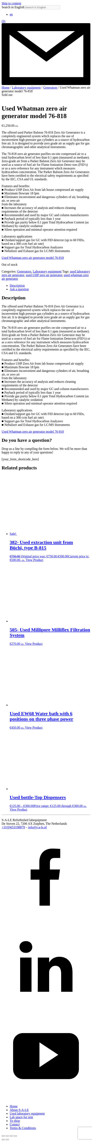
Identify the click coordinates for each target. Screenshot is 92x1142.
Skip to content (11, 3)
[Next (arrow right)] (7, 1139)
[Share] (11, 1136)
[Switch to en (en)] (11, 14)
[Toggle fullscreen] (7, 1136)
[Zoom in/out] (3, 1136)
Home (5, 87)
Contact (15, 1124)
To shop (15, 1120)
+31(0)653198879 (13, 827)
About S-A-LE (19, 1110)
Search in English (13, 7)
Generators (50, 87)
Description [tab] (17, 285)
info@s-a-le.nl (37, 827)
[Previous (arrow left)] (3, 1139)
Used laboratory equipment (27, 1113)
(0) (3, 21)
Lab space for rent (21, 1117)
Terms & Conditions (23, 1128)
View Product (34, 560)
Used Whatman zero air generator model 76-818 (33, 257)
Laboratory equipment (26, 87)
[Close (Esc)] (15, 1136)
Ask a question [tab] (19, 289)
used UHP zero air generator (44, 275)
